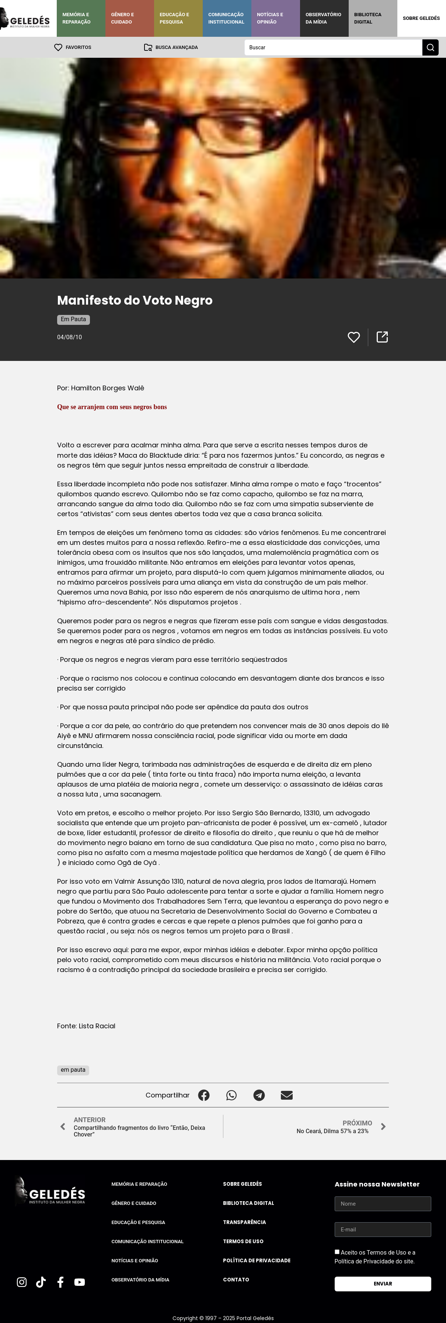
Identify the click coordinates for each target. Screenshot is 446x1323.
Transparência (244, 1222)
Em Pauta (73, 318)
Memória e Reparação (76, 18)
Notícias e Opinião (270, 18)
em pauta (73, 1069)
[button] (203, 1094)
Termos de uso (243, 1241)
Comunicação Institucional (226, 18)
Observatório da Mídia (323, 18)
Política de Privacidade (256, 1260)
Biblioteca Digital (367, 18)
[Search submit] (430, 47)
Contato (236, 1279)
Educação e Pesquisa (174, 18)
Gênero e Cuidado (122, 18)
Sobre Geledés (421, 18)
